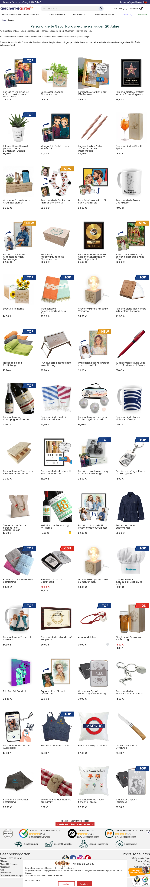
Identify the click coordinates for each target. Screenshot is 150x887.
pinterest (87, 858)
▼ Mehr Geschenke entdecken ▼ (75, 824)
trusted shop (65, 858)
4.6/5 (137, 882)
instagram (80, 858)
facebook (73, 858)
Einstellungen (66, 884)
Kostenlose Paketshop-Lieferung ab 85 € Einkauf (22, 2)
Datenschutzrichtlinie (32, 880)
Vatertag (127, 14)
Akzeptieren (84, 884)
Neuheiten (143, 14)
